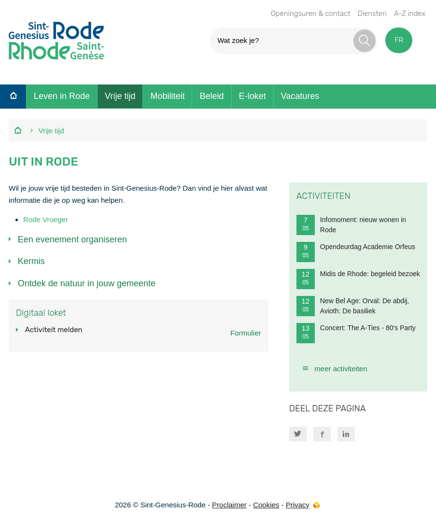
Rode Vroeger (45, 219)
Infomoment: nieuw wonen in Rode (351, 225)
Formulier (245, 333)
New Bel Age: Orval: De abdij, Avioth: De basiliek (352, 306)
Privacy (297, 505)
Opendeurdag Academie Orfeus (355, 252)
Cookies (266, 505)
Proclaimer (229, 505)
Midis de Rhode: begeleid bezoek (358, 279)
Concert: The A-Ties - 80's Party (356, 333)
